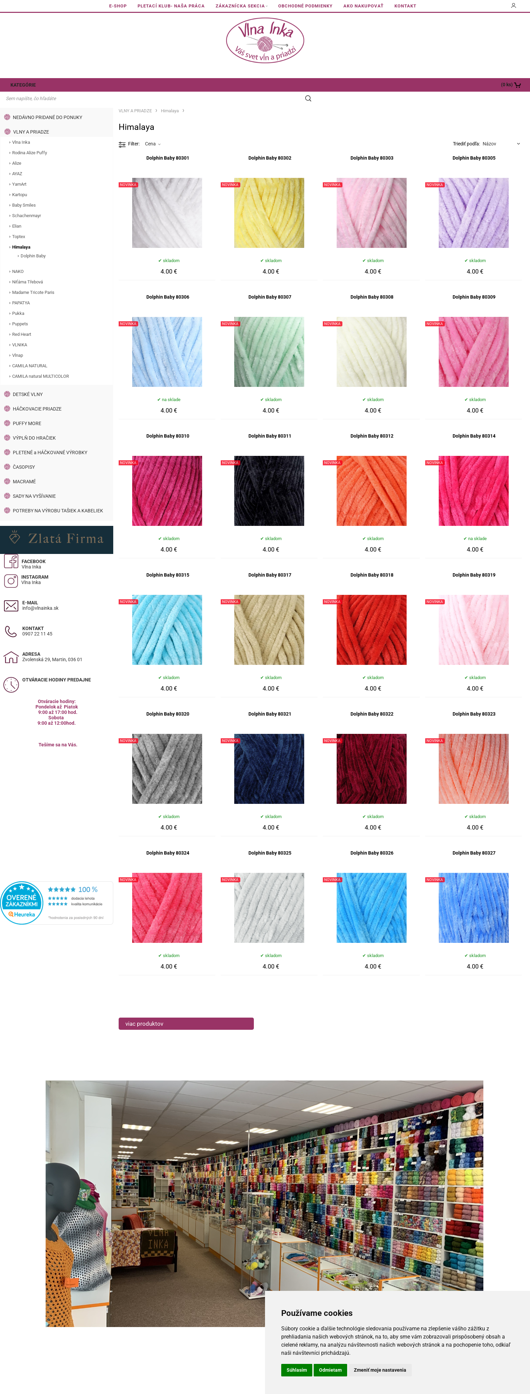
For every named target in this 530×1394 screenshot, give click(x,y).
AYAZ (17, 160)
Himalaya (21, 234)
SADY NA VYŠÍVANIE (34, 483)
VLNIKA (19, 331)
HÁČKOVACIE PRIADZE (37, 396)
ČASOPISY (24, 454)
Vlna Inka (21, 129)
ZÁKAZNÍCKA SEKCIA (240, 5)
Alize (16, 150)
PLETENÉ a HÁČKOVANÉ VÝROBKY (50, 439)
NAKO (18, 258)
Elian (16, 213)
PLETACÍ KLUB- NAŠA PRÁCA (171, 5)
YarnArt (19, 171)
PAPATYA (21, 290)
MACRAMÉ (24, 468)
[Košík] (477, 85)
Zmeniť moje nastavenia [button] (380, 1370)
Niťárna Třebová (27, 269)
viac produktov (144, 1010)
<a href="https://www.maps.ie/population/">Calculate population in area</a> (56, 793)
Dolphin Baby (33, 243)
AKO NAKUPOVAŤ (363, 5)
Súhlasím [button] (297, 1370)
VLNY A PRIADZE (31, 119)
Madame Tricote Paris (33, 279)
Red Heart (21, 321)
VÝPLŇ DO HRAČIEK (34, 425)
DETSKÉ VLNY (28, 381)
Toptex (18, 223)
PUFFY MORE (27, 410)
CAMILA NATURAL (29, 352)
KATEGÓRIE (21, 85)
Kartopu (19, 181)
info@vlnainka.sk (40, 595)
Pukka (18, 300)
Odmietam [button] (330, 1370)
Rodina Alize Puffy (29, 139)
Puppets (20, 310)
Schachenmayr (26, 202)
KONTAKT (405, 5)
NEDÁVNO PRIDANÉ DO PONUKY (47, 104)
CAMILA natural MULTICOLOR (40, 363)
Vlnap (17, 342)
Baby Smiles (24, 192)
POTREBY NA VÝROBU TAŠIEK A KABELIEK (58, 498)
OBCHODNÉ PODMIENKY (305, 5)
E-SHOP (118, 5)
